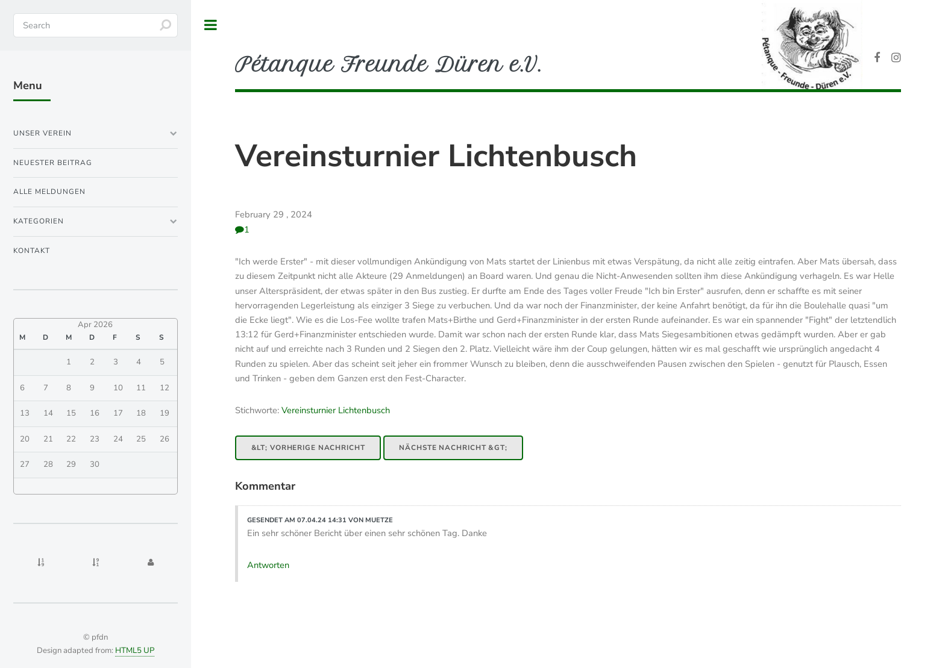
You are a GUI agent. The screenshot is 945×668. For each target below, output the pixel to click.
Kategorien (38, 221)
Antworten (268, 565)
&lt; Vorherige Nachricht (308, 447)
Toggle (211, 25)
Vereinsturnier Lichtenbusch (436, 156)
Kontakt (31, 250)
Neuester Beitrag (52, 162)
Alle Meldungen (49, 191)
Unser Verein (42, 133)
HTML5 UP (134, 650)
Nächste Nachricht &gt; (453, 447)
